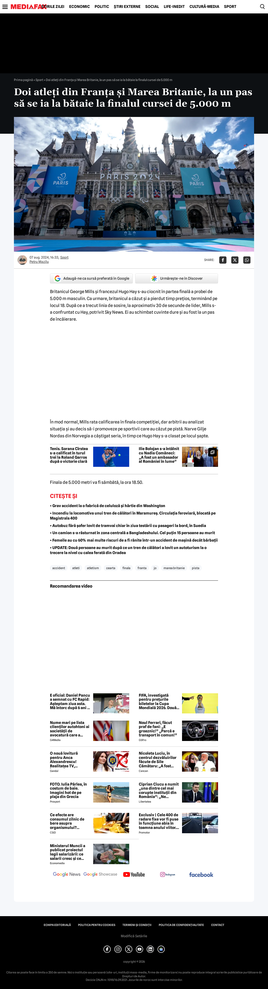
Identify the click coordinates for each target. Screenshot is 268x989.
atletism (93, 568)
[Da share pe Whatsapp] (246, 260)
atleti (76, 568)
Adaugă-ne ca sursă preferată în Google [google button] (91, 278)
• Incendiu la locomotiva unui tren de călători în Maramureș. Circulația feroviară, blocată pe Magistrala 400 (133, 516)
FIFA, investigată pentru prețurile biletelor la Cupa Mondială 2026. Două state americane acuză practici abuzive (158, 701)
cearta (110, 568)
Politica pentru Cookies (96, 925)
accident (58, 568)
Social (152, 7)
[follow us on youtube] (134, 875)
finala (126, 568)
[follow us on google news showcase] (100, 875)
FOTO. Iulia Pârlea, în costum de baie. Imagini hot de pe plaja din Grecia (68, 790)
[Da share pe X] (234, 260)
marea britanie (174, 568)
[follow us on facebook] (201, 875)
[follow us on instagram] (167, 875)
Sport (230, 7)
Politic (102, 7)
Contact (217, 925)
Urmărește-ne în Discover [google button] (177, 278)
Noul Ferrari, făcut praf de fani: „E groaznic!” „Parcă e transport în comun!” (158, 729)
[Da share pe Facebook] (222, 260)
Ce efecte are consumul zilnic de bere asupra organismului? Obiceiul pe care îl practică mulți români (70, 821)
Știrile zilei (52, 7)
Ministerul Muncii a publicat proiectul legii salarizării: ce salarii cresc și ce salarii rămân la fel (67, 852)
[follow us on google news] (67, 875)
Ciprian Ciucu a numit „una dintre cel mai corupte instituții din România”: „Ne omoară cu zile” (159, 790)
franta (142, 568)
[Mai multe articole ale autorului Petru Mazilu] (22, 260)
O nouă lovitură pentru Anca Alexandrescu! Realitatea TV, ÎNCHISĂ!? (64, 759)
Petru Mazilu (39, 262)
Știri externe (127, 7)
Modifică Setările (134, 936)
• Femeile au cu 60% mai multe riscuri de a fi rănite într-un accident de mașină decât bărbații (134, 540)
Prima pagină (23, 80)
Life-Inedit (174, 7)
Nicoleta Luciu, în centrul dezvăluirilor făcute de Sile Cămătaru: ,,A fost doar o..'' (158, 759)
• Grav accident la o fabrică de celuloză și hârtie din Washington (107, 505)
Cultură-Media (204, 7)
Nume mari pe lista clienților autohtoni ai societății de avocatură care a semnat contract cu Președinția (69, 729)
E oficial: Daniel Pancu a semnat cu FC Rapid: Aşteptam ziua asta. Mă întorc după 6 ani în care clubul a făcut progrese (70, 701)
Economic (79, 7)
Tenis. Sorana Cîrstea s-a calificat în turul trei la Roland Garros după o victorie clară (69, 455)
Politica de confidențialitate (181, 925)
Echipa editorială (57, 925)
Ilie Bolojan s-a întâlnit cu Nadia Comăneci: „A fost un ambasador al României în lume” (159, 455)
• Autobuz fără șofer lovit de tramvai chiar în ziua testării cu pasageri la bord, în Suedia (128, 525)
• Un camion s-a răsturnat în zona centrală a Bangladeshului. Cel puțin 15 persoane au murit (132, 533)
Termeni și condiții (137, 925)
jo (155, 568)
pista (195, 568)
